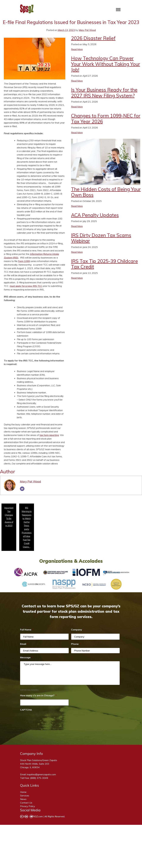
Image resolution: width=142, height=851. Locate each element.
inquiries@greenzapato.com (41, 774)
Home (23, 791)
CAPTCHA (26, 709)
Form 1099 (24, 261)
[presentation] (42, 719)
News (23, 799)
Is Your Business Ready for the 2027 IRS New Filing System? (104, 92)
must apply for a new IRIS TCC (26, 285)
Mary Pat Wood (87, 30)
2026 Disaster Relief (93, 38)
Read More (77, 49)
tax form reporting (49, 435)
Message (26, 657)
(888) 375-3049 (39, 777)
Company (77, 629)
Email (24, 643)
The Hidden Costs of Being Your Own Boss (106, 192)
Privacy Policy (27, 806)
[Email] (22, 489)
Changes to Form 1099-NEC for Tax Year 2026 (105, 118)
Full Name (27, 629)
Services (24, 795)
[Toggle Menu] (118, 9)
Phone (76, 643)
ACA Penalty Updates (95, 215)
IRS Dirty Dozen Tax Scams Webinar (101, 238)
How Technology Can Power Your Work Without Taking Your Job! (105, 64)
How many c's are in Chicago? (38, 695)
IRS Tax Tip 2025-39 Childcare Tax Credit (104, 264)
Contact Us (26, 802)
